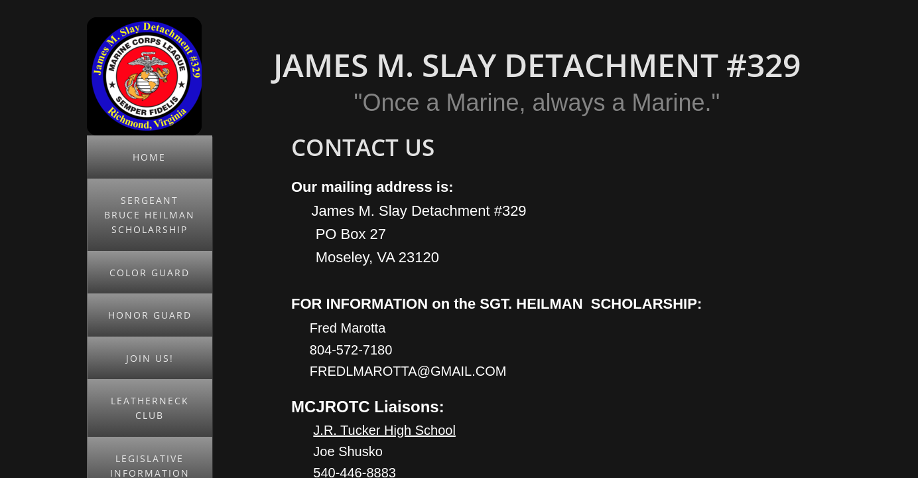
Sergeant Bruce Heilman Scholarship (149, 215)
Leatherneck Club (150, 408)
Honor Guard (150, 315)
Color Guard (149, 272)
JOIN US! (150, 358)
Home (149, 157)
